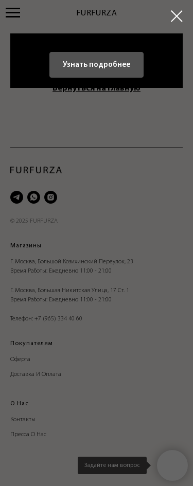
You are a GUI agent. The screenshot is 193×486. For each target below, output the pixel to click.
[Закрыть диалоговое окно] (177, 16)
